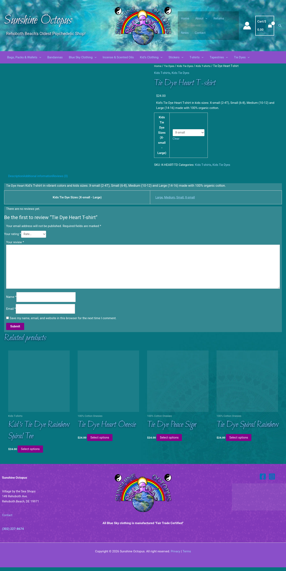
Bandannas (55, 57)
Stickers (176, 57)
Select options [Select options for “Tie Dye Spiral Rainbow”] (240, 441)
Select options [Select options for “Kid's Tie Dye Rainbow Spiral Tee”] (31, 453)
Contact (200, 33)
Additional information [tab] (39, 176)
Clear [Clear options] (176, 138)
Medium (168, 197)
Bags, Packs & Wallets (24, 57)
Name (11, 299)
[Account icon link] (247, 25)
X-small (189, 197)
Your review (15, 242)
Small (179, 197)
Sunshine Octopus (38, 20)
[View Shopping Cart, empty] (264, 26)
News (185, 33)
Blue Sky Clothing (82, 57)
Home (185, 18)
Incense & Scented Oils (118, 57)
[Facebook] (262, 480)
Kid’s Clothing (151, 57)
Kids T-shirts (204, 66)
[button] (205, 18)
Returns (218, 18)
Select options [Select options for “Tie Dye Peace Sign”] (170, 441)
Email (11, 311)
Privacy (175, 555)
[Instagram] (272, 480)
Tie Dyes (242, 57)
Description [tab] (16, 176)
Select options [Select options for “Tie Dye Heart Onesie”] (101, 441)
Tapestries (219, 57)
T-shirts (196, 57)
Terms (187, 555)
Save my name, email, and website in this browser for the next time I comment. (63, 321)
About (201, 18)
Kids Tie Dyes (186, 66)
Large (157, 197)
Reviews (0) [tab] (62, 176)
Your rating (12, 234)
